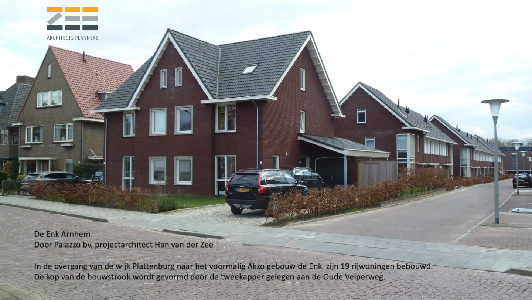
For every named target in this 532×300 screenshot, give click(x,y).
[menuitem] (287, 21)
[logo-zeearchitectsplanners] (72, 21)
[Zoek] (483, 21)
